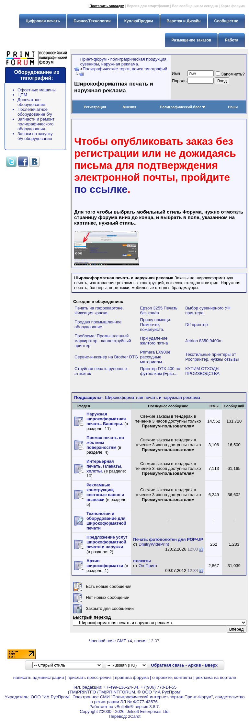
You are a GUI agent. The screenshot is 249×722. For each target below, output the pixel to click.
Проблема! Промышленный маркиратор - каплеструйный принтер (102, 340)
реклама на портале (216, 677)
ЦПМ (22, 94)
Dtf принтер (196, 324)
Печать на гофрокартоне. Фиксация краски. (99, 310)
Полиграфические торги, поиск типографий (125, 68)
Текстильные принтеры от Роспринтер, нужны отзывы (212, 357)
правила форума (132, 677)
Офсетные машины (36, 89)
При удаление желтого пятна (154, 340)
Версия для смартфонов (148, 6)
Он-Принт (148, 565)
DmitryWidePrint (154, 544)
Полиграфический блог (183, 107)
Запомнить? (230, 74)
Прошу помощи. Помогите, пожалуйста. (155, 324)
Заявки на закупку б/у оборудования (35, 136)
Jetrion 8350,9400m (203, 340)
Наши (233, 107)
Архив (194, 665)
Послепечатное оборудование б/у (34, 112)
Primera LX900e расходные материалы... (155, 357)
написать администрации (38, 677)
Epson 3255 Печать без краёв (159, 310)
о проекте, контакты (172, 677)
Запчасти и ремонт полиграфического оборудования (35, 124)
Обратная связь (167, 665)
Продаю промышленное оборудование (98, 324)
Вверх (211, 665)
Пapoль (179, 80)
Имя (176, 73)
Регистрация (95, 107)
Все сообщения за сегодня (195, 6)
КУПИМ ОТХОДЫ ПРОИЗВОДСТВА (202, 371)
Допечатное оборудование (31, 102)
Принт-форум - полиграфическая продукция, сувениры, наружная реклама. (124, 61)
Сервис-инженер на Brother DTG (106, 357)
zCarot (134, 716)
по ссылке (101, 189)
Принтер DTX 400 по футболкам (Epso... (160, 371)
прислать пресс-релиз (89, 677)
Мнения (129, 107)
